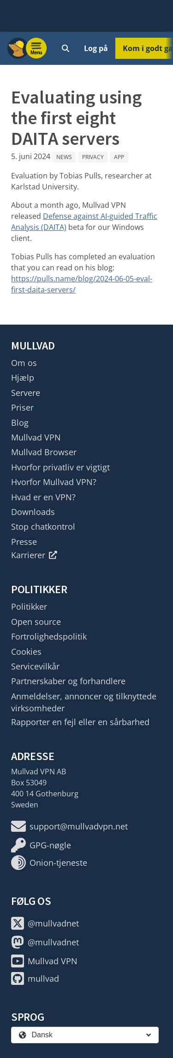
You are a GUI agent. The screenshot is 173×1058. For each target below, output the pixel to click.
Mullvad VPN (36, 437)
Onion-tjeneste (49, 862)
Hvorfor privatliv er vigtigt (60, 467)
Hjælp (22, 377)
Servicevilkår (35, 666)
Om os (24, 362)
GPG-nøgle (41, 845)
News (64, 157)
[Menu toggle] (36, 48)
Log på (96, 48)
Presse (24, 541)
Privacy (93, 157)
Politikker (29, 606)
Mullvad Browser (44, 452)
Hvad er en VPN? (43, 497)
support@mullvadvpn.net (69, 826)
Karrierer (34, 554)
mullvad (35, 978)
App (119, 157)
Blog (20, 422)
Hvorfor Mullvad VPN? (53, 481)
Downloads (33, 511)
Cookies (26, 651)
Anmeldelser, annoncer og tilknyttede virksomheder (83, 702)
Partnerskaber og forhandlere (68, 680)
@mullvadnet (45, 923)
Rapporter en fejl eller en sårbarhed (80, 721)
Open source (36, 621)
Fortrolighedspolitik (49, 636)
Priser (22, 407)
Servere (25, 392)
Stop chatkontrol (43, 526)
